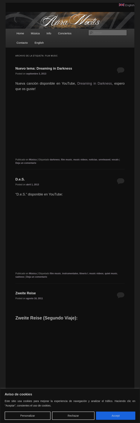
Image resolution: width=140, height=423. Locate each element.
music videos (80, 159)
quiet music (111, 273)
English (129, 5)
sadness (19, 277)
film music (66, 159)
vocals (115, 159)
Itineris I (83, 273)
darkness (55, 159)
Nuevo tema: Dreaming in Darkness (43, 68)
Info (49, 33)
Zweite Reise (25, 293)
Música (35, 33)
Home (20, 33)
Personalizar (27, 415)
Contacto (22, 42)
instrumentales (70, 273)
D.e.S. (20, 179)
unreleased (104, 159)
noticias (93, 159)
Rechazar (73, 415)
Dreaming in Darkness (94, 83)
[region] (70, 406)
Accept (116, 415)
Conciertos (64, 33)
